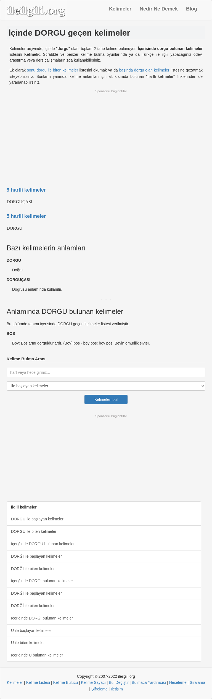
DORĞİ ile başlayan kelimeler (36, 593)
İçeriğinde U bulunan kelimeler (37, 655)
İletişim (117, 689)
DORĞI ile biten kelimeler (33, 568)
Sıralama (197, 682)
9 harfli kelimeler (26, 190)
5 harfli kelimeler (26, 216)
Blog (191, 9)
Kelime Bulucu (65, 682)
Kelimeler (120, 9)
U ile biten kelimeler (28, 642)
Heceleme (178, 682)
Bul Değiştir (119, 682)
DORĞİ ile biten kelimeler (33, 605)
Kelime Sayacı (93, 682)
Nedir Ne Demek (159, 9)
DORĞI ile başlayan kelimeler (36, 556)
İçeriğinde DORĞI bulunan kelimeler (42, 581)
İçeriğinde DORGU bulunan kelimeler (43, 544)
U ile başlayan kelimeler (31, 630)
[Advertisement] (106, 134)
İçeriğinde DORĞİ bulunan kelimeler (42, 618)
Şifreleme (99, 689)
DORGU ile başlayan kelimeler (37, 519)
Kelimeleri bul (106, 399)
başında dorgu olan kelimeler (144, 70)
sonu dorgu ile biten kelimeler (52, 70)
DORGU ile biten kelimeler (33, 531)
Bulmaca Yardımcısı (149, 682)
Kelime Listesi (38, 682)
